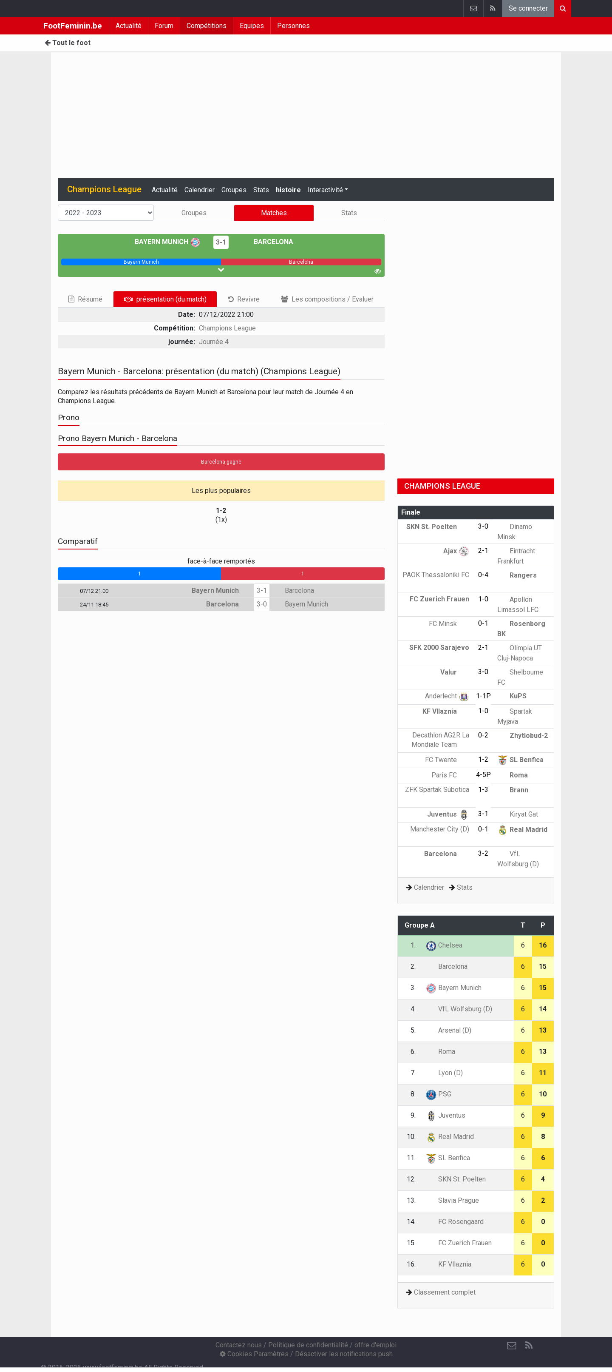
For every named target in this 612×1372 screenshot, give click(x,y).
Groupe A (420, 925)
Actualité (129, 26)
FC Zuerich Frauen (459, 1243)
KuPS (512, 696)
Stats (261, 190)
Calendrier (199, 190)
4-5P (483, 775)
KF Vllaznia (445, 711)
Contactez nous (238, 1345)
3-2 (483, 853)
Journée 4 (214, 342)
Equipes (252, 26)
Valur (454, 672)
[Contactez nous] (511, 1345)
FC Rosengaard (455, 1222)
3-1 (221, 242)
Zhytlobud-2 (522, 736)
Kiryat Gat (517, 814)
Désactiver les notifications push (344, 1354)
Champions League (227, 328)
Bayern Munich (168, 242)
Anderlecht (447, 696)
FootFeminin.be (72, 26)
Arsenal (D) (448, 1030)
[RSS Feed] (528, 1345)
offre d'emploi (375, 1345)
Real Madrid (522, 829)
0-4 (483, 575)
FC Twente (447, 760)
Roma (512, 775)
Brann (512, 790)
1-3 (483, 790)
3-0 (262, 604)
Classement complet (445, 1292)
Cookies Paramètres (254, 1354)
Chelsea (444, 945)
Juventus (448, 814)
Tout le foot (68, 43)
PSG (438, 1094)
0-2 (483, 735)
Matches (274, 213)
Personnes (293, 26)
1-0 (483, 599)
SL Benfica (520, 760)
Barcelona (267, 242)
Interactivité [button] (325, 190)
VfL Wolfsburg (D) (459, 1009)
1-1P (483, 696)
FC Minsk (449, 624)
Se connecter (528, 8)
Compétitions (207, 26)
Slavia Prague (452, 1200)
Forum (164, 26)
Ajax (456, 551)
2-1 (483, 551)
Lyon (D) (444, 1073)
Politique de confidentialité (308, 1345)
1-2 (483, 759)
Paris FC (450, 775)
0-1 (483, 623)
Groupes (233, 190)
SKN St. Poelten (437, 527)
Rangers (517, 575)
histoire (288, 190)
